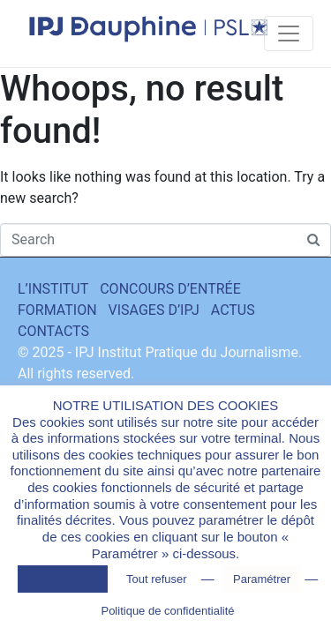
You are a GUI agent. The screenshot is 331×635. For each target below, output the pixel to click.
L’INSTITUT (53, 288)
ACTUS (233, 310)
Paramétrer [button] (261, 579)
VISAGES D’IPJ (154, 310)
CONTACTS (53, 331)
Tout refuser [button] (156, 579)
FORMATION (57, 310)
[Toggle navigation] (288, 33)
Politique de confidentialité (167, 610)
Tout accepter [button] (62, 579)
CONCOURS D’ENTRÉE (170, 288)
